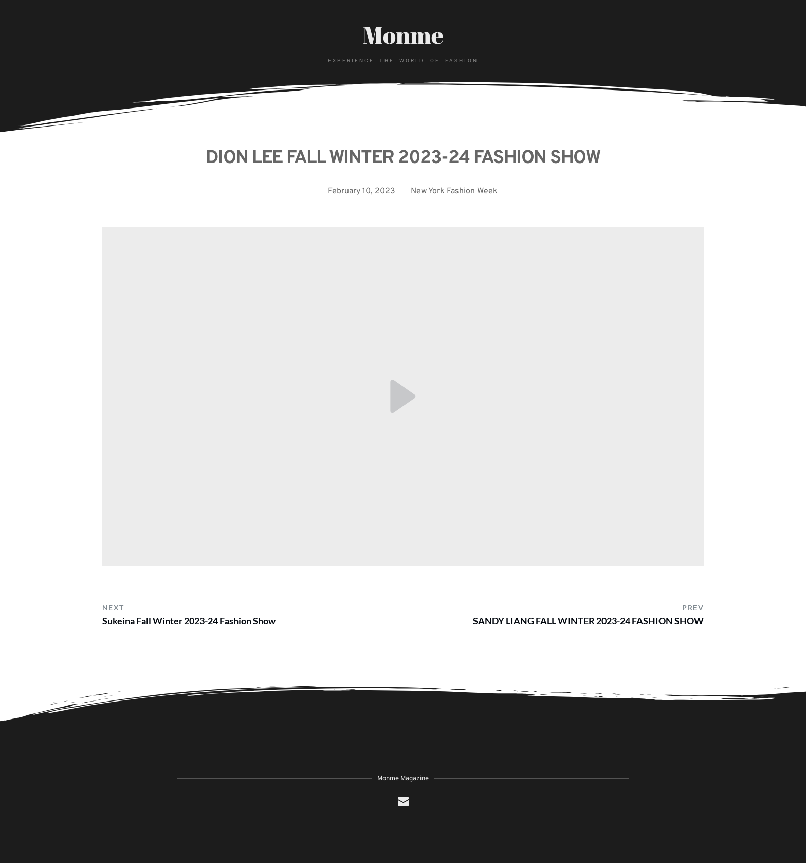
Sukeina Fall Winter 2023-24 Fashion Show (189, 620)
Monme (403, 34)
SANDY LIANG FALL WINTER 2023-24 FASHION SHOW (588, 620)
